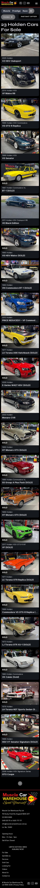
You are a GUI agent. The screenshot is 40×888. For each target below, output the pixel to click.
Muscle (6, 11)
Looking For (6, 866)
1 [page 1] (20, 783)
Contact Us (6, 876)
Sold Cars (5, 862)
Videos (4, 869)
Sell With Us (6, 856)
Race (25, 11)
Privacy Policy (19, 885)
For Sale (5, 852)
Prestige (16, 11)
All (31, 11)
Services (5, 859)
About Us (5, 872)
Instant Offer (29, 16)
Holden (8, 17)
